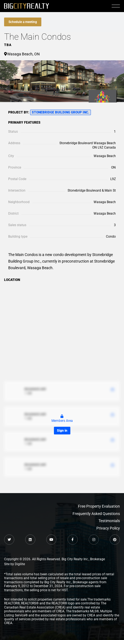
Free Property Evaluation (99, 506)
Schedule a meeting (22, 22)
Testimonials (109, 521)
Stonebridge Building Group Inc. (60, 112)
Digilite (20, 564)
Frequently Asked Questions (96, 513)
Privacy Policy (108, 528)
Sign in (62, 431)
